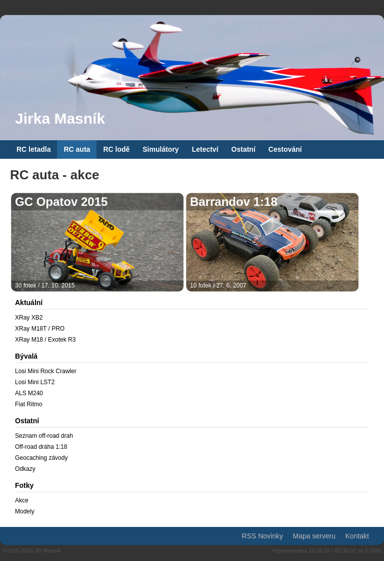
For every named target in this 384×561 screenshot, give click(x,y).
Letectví (205, 149)
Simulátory (160, 149)
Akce (21, 500)
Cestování (285, 149)
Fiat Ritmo (28, 404)
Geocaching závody (41, 457)
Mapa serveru (314, 536)
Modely (24, 511)
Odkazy (25, 468)
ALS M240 (29, 393)
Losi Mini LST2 (34, 382)
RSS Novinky (262, 536)
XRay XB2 (28, 317)
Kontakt (357, 536)
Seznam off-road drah (44, 435)
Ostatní (244, 149)
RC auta (77, 149)
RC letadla (33, 149)
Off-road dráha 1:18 (41, 446)
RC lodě (116, 149)
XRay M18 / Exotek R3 (45, 339)
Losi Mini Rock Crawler (45, 371)
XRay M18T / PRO (39, 328)
